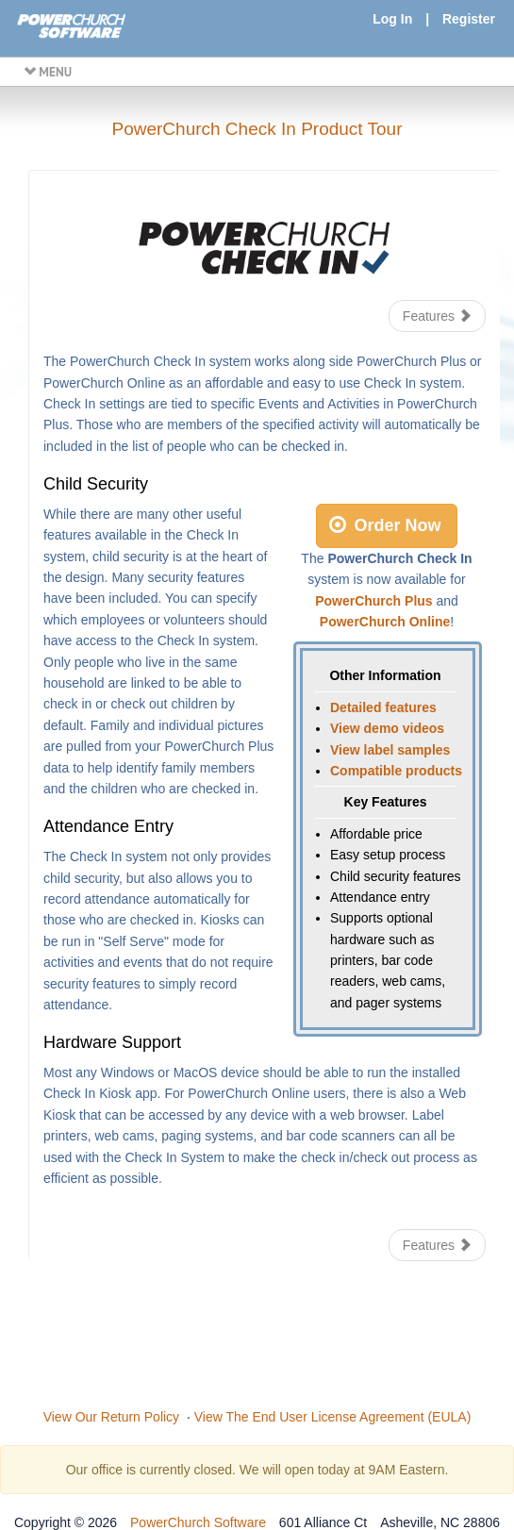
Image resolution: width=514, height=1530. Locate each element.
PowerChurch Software (198, 1522)
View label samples (390, 749)
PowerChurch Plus (373, 600)
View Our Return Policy (111, 1416)
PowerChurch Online (385, 621)
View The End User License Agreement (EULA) (333, 1416)
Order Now (384, 525)
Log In (392, 18)
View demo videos (387, 728)
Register (468, 18)
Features (437, 316)
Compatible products (396, 770)
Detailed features (383, 707)
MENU (48, 71)
